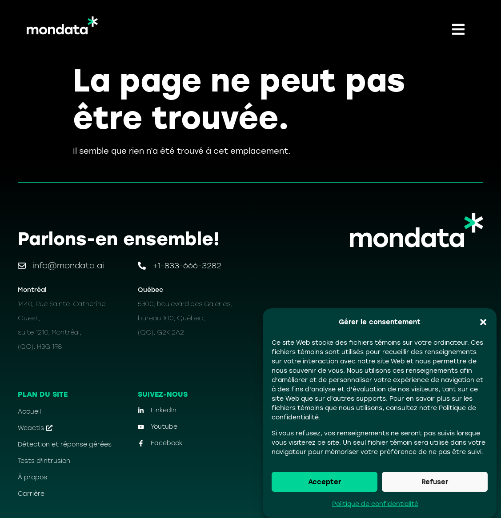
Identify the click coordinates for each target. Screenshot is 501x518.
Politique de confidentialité (375, 504)
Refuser (434, 482)
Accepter (324, 482)
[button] (483, 322)
